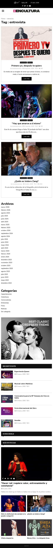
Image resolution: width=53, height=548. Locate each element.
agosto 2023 (5, 271)
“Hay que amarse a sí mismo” (26, 123)
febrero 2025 (5, 228)
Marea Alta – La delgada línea (38, 538)
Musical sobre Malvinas (23, 384)
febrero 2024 (5, 254)
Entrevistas (23, 62)
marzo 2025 (5, 225)
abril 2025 (4, 222)
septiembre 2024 (7, 233)
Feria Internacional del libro (25, 408)
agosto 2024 (5, 236)
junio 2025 (4, 219)
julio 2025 (4, 216)
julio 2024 (4, 239)
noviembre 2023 (6, 263)
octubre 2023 (5, 265)
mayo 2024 (5, 245)
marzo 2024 (5, 251)
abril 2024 (4, 248)
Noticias (30, 62)
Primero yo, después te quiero (26, 65)
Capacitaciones (6, 294)
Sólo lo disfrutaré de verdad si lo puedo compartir (13, 515)
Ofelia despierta (7, 538)
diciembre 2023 (6, 260)
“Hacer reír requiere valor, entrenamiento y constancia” (24, 484)
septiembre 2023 (7, 268)
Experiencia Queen (21, 371)
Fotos (3, 306)
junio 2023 (4, 277)
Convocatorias (6, 300)
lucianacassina (16, 68)
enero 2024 (5, 257)
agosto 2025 (5, 213)
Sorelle (17, 420)
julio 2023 (4, 274)
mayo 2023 (5, 280)
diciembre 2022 (6, 283)
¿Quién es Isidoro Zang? (26, 181)
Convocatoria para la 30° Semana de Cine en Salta (31, 397)
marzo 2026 (5, 207)
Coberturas (5, 297)
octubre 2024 (5, 230)
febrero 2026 (5, 210)
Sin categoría (5, 312)
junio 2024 (4, 242)
